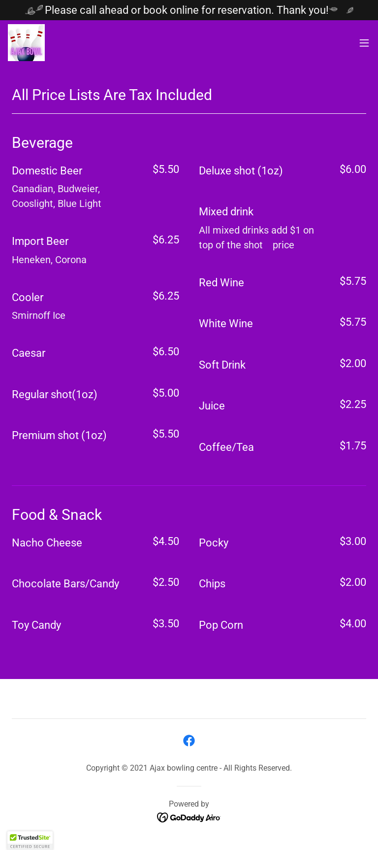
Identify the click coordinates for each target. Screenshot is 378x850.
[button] (364, 43)
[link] (26, 42)
